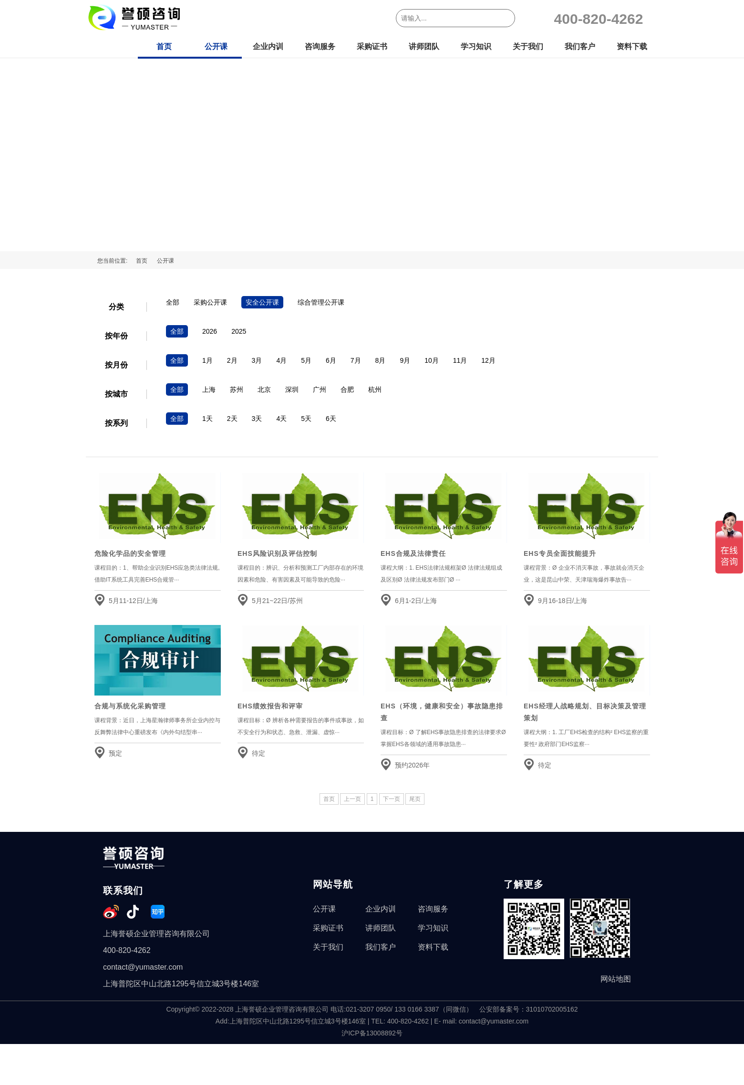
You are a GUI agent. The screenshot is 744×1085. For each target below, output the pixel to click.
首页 (164, 46)
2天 (232, 418)
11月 (460, 360)
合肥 (347, 389)
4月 (281, 360)
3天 (257, 418)
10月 (431, 360)
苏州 (236, 389)
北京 (264, 389)
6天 (331, 418)
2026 (209, 331)
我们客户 (580, 46)
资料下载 (632, 46)
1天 (207, 418)
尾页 (415, 799)
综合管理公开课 (321, 302)
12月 (488, 360)
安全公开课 (262, 302)
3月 (257, 360)
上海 (209, 389)
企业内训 (268, 46)
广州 (319, 389)
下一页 (391, 799)
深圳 (292, 389)
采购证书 (372, 46)
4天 (281, 418)
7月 (356, 360)
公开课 (216, 46)
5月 (306, 360)
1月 (207, 360)
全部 (172, 302)
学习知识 (476, 46)
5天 (306, 418)
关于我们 (528, 46)
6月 (331, 360)
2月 (232, 360)
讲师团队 (424, 46)
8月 (380, 360)
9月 (405, 360)
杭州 (375, 389)
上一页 (352, 799)
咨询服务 (320, 46)
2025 (238, 331)
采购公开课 (210, 302)
